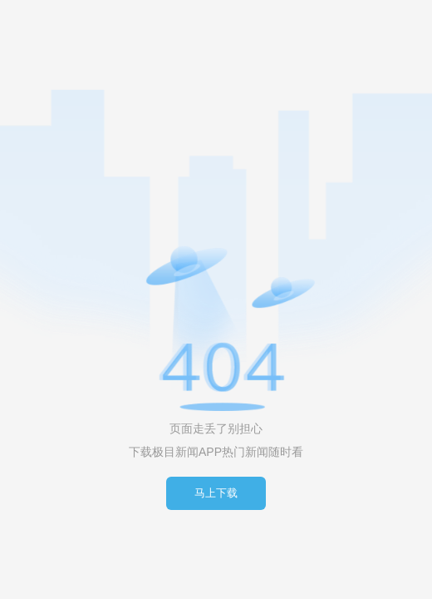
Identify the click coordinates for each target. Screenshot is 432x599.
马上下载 (216, 493)
